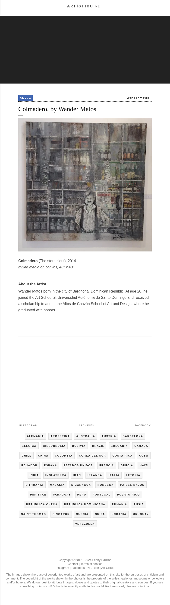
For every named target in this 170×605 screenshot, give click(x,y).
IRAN (77, 475)
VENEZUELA (85, 523)
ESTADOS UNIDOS (78, 465)
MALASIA (57, 484)
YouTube (93, 568)
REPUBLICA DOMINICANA (84, 504)
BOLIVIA (79, 445)
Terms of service (91, 564)
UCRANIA (119, 514)
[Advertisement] (85, 49)
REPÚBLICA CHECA (42, 504)
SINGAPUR (61, 514)
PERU (81, 494)
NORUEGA (106, 484)
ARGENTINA (60, 436)
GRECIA (126, 465)
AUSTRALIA (85, 436)
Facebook (143, 425)
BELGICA (29, 445)
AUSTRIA (109, 436)
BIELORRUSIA (54, 445)
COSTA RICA (123, 455)
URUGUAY (141, 514)
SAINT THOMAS (33, 514)
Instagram (28, 425)
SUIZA (100, 514)
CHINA (43, 455)
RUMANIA (119, 504)
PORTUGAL (102, 494)
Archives (86, 425)
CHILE (26, 455)
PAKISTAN (38, 494)
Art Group (107, 568)
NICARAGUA (81, 484)
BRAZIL (98, 445)
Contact (73, 564)
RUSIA (139, 504)
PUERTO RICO (128, 494)
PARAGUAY (62, 494)
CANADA (141, 445)
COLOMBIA (63, 455)
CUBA (143, 455)
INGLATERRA (55, 475)
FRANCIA (106, 465)
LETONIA (133, 475)
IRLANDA (95, 475)
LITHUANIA (34, 484)
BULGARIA (119, 445)
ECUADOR (29, 465)
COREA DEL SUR (92, 455)
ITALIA (114, 475)
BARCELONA (133, 436)
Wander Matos (137, 98)
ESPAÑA (50, 465)
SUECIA (82, 514)
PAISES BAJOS (132, 484)
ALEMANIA (35, 436)
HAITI (144, 465)
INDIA (34, 475)
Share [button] (25, 98)
